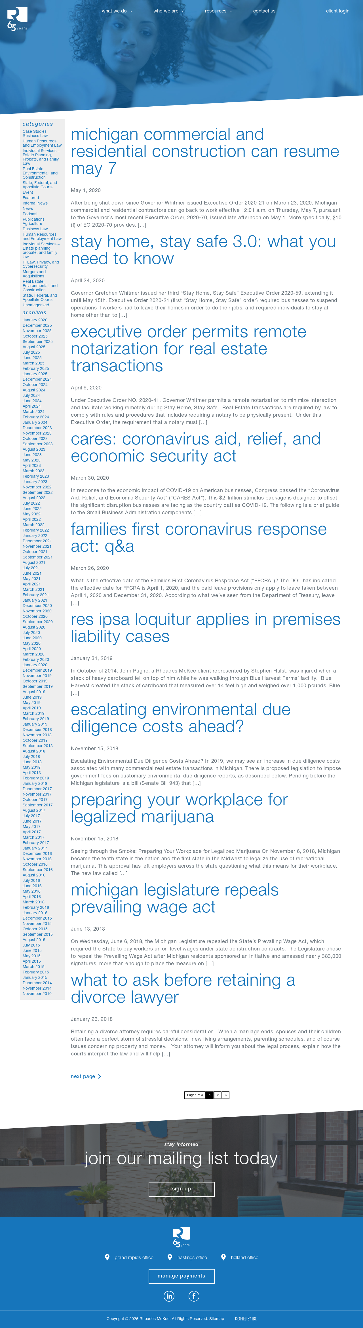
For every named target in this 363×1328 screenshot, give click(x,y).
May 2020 (32, 644)
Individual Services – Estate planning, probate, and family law (41, 251)
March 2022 (34, 525)
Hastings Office (192, 1258)
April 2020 (32, 649)
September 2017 (38, 806)
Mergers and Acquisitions (34, 274)
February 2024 (36, 418)
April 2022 (32, 520)
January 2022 (35, 536)
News (28, 209)
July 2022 (31, 504)
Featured (31, 198)
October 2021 (35, 552)
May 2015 (32, 956)
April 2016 (32, 897)
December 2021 (37, 541)
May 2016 (32, 892)
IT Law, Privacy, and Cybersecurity (41, 265)
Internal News (35, 204)
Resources (216, 11)
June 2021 (32, 574)
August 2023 (34, 450)
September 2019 (38, 687)
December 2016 (37, 854)
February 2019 (36, 719)
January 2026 (35, 320)
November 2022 (37, 488)
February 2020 (36, 660)
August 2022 (34, 498)
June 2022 (32, 509)
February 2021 (36, 595)
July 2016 (31, 881)
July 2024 (31, 396)
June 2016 (32, 886)
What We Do (114, 11)
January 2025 (35, 374)
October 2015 (35, 929)
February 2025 (36, 369)
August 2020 (34, 628)
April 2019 (32, 709)
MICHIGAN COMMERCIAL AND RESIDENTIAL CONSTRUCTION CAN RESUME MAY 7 (205, 153)
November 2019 (37, 676)
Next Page (83, 1077)
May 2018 (32, 768)
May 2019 (32, 703)
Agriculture (32, 224)
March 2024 (34, 412)
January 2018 (35, 784)
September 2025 (38, 342)
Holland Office (244, 1258)
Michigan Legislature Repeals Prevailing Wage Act (175, 900)
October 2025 (35, 337)
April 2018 (32, 773)
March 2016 (34, 903)
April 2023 (32, 466)
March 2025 (34, 364)
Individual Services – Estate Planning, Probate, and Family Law (41, 157)
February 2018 (36, 779)
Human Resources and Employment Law (42, 144)
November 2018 (37, 735)
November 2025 (37, 331)
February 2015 (36, 973)
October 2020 (35, 617)
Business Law (35, 136)
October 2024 (35, 385)
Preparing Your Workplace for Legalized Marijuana (179, 810)
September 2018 (38, 746)
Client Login (337, 11)
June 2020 (32, 638)
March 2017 (34, 838)
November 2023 (37, 434)
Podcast (30, 214)
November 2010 (37, 994)
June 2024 (32, 401)
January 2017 (35, 849)
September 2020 (38, 622)
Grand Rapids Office (134, 1258)
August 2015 (34, 940)
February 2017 (36, 843)
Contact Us (264, 11)
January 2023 (35, 482)
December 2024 (37, 380)
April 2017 (32, 832)
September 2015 (38, 935)
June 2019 (32, 698)
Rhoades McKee (17, 19)
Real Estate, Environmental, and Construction (40, 173)
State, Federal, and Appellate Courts (40, 185)
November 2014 (37, 989)
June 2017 (32, 822)
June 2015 (32, 951)
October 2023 (35, 439)
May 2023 (32, 461)
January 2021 (35, 601)
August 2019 (34, 692)
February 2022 (36, 531)
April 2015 (32, 962)
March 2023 (34, 471)
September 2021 (38, 558)
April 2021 (32, 585)
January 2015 (35, 978)
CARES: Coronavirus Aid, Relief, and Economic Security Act (196, 449)
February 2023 (36, 477)
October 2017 (35, 800)
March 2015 (34, 967)
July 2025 (31, 353)
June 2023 (32, 455)
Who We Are (165, 11)
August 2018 (34, 752)
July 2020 (31, 633)
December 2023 (37, 428)
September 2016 (38, 870)
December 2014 (37, 983)
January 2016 (35, 913)
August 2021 (34, 563)
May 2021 (32, 579)
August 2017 (34, 811)
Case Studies (35, 132)
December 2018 (37, 730)
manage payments (181, 1276)
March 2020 (34, 655)
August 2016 (34, 876)
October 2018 (35, 741)
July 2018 (31, 757)
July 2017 (31, 816)
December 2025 (37, 326)
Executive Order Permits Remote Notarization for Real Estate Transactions (189, 350)
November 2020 (37, 612)
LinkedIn (169, 1296)
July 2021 (31, 568)
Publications (34, 220)
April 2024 (32, 407)
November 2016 (37, 859)
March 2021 (34, 590)
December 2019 (37, 671)
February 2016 (36, 908)
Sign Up (181, 1189)
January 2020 (35, 665)
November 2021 (37, 547)
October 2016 (35, 865)
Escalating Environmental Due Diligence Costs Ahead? (181, 720)
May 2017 (32, 827)
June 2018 (32, 762)
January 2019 (35, 725)
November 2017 (37, 795)
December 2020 (37, 606)
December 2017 (37, 789)
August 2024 (34, 391)
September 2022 (38, 493)
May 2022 (32, 515)
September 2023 (38, 444)
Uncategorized (36, 305)
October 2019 (35, 682)
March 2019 (34, 714)
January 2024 (35, 423)
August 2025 (34, 347)
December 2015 (37, 919)
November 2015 (37, 924)
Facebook (194, 1296)
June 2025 (32, 358)
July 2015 (31, 946)
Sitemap (216, 1319)
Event (28, 193)
